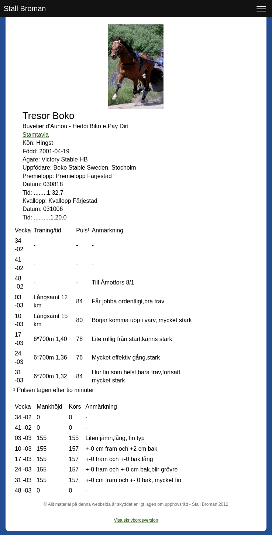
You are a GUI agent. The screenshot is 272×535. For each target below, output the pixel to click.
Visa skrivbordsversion (136, 520)
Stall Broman (25, 8)
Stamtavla (36, 135)
